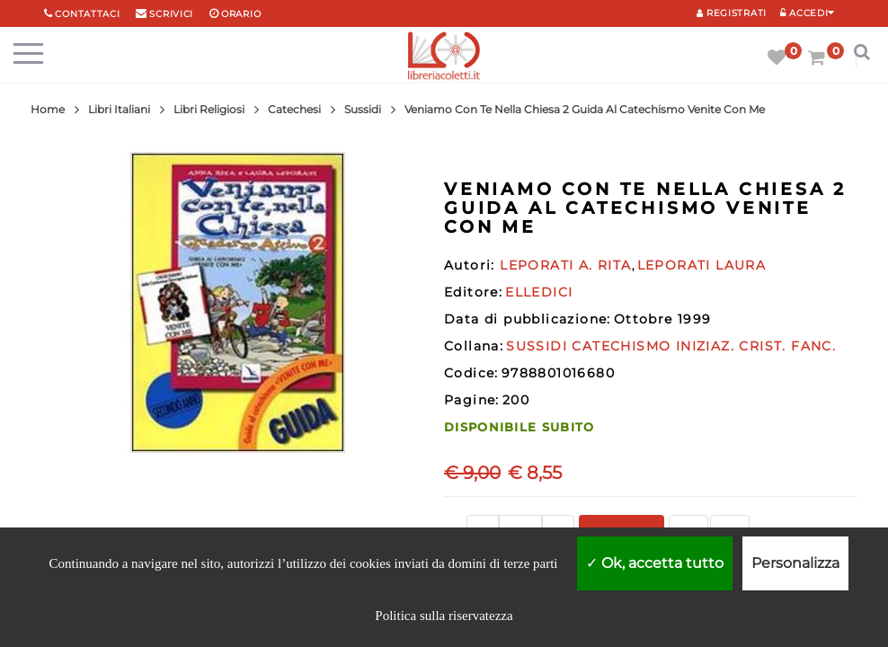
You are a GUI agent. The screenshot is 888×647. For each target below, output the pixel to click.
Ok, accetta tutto (655, 563)
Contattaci (87, 14)
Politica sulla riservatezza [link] (443, 615)
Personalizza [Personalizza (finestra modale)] (795, 563)
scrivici (171, 14)
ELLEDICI (539, 292)
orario (241, 14)
